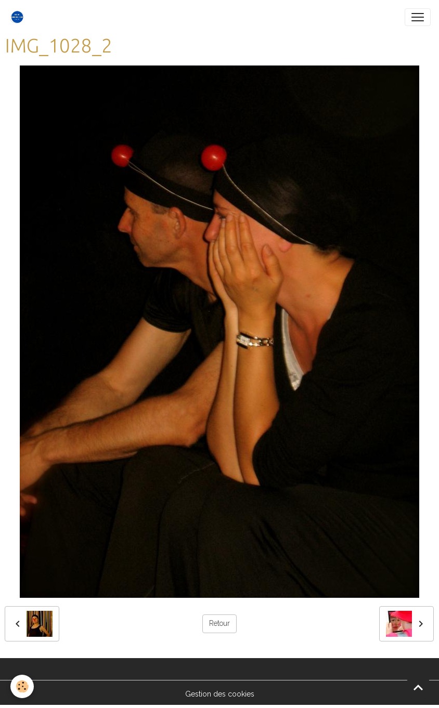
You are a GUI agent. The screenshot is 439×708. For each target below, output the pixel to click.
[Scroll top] (418, 687)
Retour (219, 623)
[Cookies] (22, 686)
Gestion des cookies (219, 694)
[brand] (19, 17)
